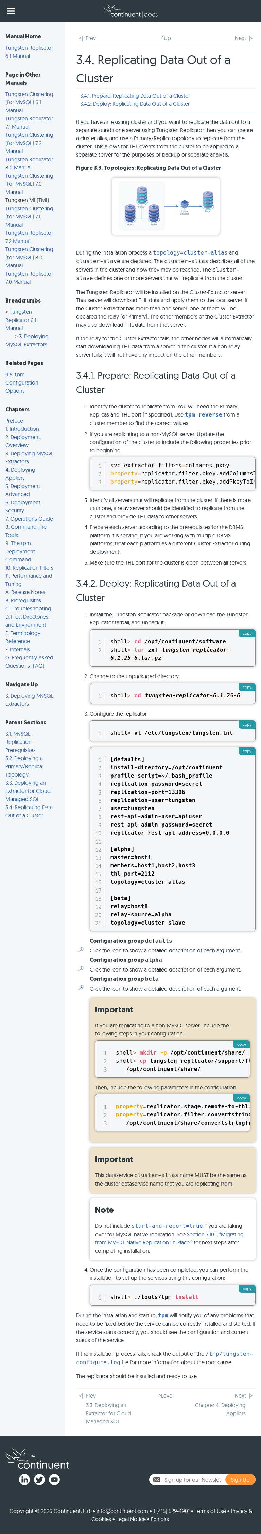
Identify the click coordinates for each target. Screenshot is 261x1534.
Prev (91, 38)
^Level (165, 1395)
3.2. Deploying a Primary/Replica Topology (24, 766)
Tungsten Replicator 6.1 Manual (20, 319)
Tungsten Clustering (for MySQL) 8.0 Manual (29, 257)
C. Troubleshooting (28, 608)
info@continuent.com (122, 1510)
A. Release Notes (25, 592)
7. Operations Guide (29, 518)
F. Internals (17, 649)
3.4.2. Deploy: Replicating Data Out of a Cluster (135, 103)
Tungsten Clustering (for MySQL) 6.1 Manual (29, 102)
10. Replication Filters (29, 567)
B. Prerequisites (23, 600)
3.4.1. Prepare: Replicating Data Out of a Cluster (135, 95)
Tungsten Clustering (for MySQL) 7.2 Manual (29, 142)
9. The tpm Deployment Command (20, 551)
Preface (14, 420)
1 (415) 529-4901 (171, 1510)
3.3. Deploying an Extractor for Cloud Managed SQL (28, 790)
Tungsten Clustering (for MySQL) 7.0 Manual (29, 183)
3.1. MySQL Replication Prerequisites (20, 741)
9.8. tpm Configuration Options (21, 382)
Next (240, 38)
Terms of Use (210, 1510)
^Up (166, 38)
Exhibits (160, 1519)
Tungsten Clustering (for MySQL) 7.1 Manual (29, 216)
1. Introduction (22, 428)
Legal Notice (131, 1519)
